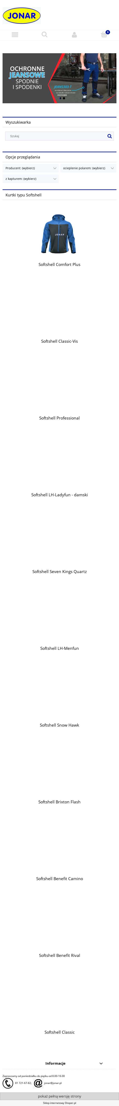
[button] (15, 34)
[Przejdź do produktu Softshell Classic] (59, 1007)
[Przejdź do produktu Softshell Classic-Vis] (59, 316)
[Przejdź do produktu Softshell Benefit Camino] (59, 854)
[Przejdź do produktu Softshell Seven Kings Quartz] (59, 546)
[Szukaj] (44, 34)
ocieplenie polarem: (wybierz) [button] (84, 168)
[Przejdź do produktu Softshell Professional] (59, 393)
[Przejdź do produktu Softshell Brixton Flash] (59, 777)
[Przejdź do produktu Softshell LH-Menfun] (59, 623)
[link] (59, 78)
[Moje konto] (74, 34)
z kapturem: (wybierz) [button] (21, 179)
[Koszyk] (104, 34)
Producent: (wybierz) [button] (20, 168)
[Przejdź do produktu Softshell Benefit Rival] (59, 930)
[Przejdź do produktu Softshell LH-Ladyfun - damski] (59, 470)
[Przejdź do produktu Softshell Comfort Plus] (59, 234)
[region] (59, 78)
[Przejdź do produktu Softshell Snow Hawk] (59, 700)
